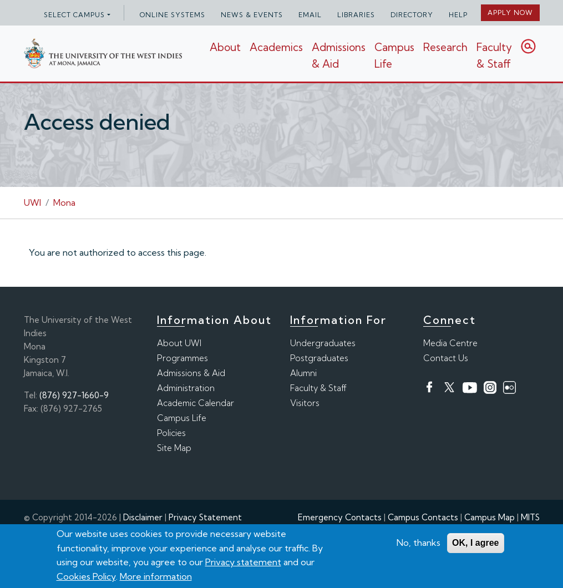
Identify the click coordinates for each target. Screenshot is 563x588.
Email (310, 15)
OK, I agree (475, 543)
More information (156, 576)
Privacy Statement (205, 517)
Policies (171, 433)
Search (528, 46)
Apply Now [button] (510, 12)
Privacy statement (243, 561)
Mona (64, 202)
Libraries (356, 15)
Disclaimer (143, 517)
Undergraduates (323, 343)
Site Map (174, 448)
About (225, 47)
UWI (32, 202)
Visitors (304, 403)
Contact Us (445, 358)
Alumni (303, 373)
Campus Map (489, 517)
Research (445, 47)
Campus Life (181, 418)
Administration (186, 388)
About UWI (179, 343)
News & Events (252, 15)
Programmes (182, 358)
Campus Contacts (423, 517)
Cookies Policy (86, 576)
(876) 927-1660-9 (74, 395)
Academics (276, 47)
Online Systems (172, 15)
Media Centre (450, 343)
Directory (411, 15)
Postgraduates (319, 358)
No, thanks (418, 542)
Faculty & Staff (494, 55)
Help (458, 15)
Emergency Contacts (340, 517)
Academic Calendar (195, 403)
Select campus (74, 15)
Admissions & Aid (191, 373)
